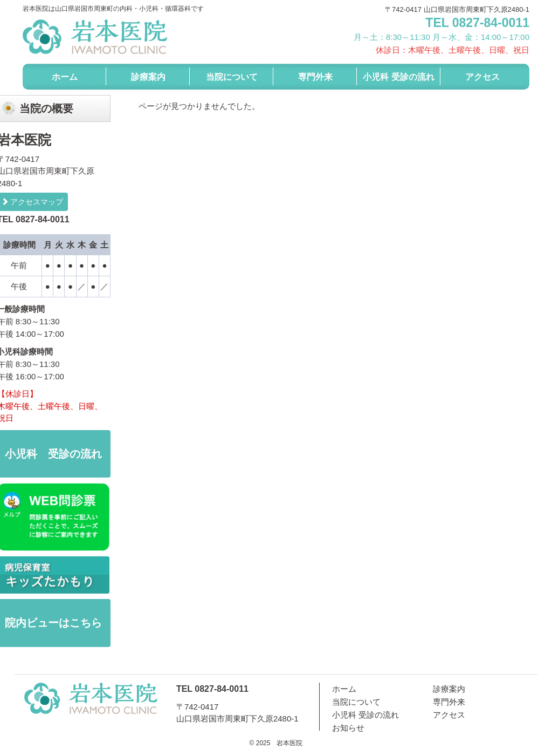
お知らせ (348, 727)
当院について (232, 76)
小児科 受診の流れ (398, 76)
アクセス (482, 76)
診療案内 (148, 76)
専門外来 (315, 76)
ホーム (65, 76)
